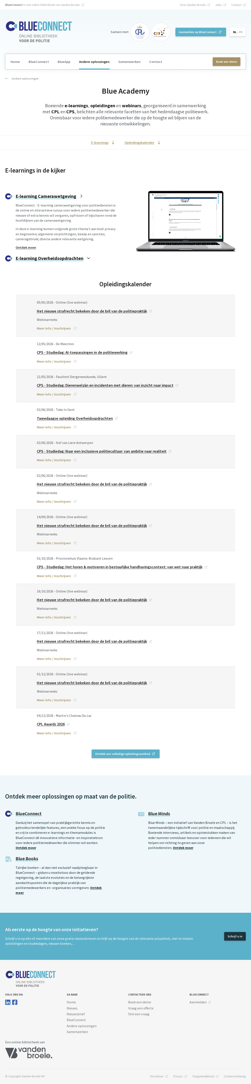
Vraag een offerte (141, 1008)
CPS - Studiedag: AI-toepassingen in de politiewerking (82, 352)
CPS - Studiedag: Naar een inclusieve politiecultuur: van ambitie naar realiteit (102, 451)
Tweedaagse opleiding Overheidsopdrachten (75, 418)
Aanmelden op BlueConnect (198, 32)
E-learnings (99, 142)
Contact (236, 5)
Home (15, 61)
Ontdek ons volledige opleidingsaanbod (122, 754)
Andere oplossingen (94, 61)
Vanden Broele (70, 5)
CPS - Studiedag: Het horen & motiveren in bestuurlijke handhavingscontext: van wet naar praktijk (119, 566)
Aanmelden (198, 1002)
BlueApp (64, 61)
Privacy (178, 1076)
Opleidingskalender (139, 142)
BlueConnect (39, 61)
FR (240, 32)
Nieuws (72, 1008)
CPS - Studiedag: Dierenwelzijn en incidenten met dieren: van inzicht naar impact (105, 385)
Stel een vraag (138, 1014)
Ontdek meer (26, 847)
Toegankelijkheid (203, 1076)
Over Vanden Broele (193, 5)
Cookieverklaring (235, 1076)
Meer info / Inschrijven (54, 328)
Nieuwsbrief (76, 1014)
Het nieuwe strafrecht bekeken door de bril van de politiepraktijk (92, 311)
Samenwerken (129, 61)
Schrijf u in (235, 936)
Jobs (218, 5)
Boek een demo (226, 62)
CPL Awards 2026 (51, 724)
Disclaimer (157, 1076)
